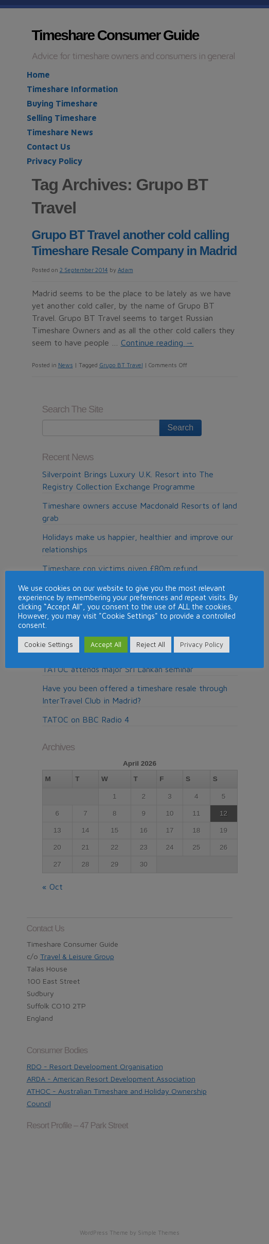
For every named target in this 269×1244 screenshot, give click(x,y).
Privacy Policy (201, 644)
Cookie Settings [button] (48, 644)
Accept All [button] (106, 644)
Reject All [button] (150, 644)
